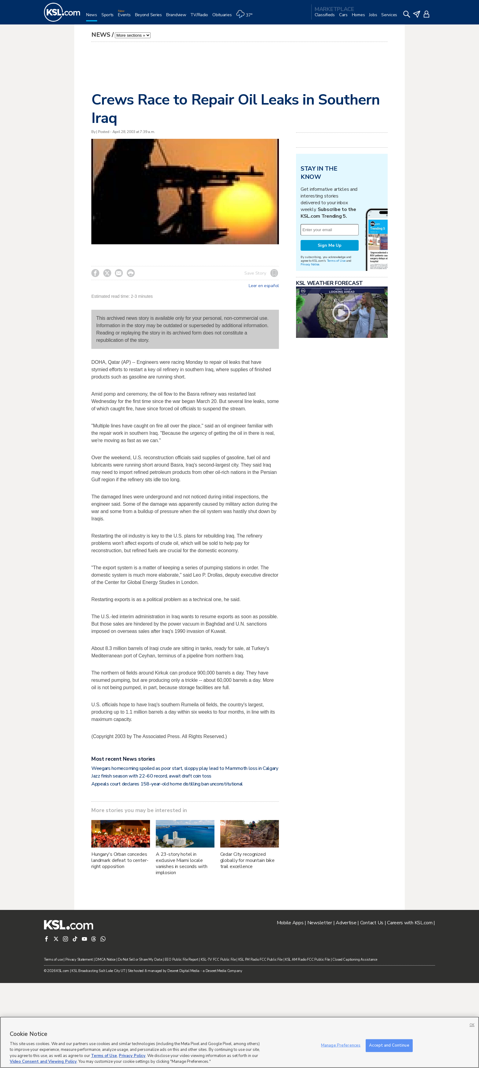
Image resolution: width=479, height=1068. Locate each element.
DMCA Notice (105, 959)
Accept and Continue (389, 1045)
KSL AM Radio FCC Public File (307, 959)
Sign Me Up (330, 245)
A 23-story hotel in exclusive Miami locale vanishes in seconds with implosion (181, 863)
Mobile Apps (290, 922)
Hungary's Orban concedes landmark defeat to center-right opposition (119, 860)
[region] (239, 1042)
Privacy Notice (310, 264)
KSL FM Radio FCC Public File (260, 959)
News (100, 35)
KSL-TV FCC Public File (218, 959)
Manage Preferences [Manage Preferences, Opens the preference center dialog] (340, 1045)
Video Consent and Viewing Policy (43, 1061)
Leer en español (264, 286)
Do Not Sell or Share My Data (140, 959)
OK (472, 1025)
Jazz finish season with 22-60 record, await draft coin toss (151, 776)
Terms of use (53, 959)
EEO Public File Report (181, 959)
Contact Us (371, 922)
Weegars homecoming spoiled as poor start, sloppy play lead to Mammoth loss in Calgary (184, 768)
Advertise (346, 922)
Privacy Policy (132, 1056)
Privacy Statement (79, 959)
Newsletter (319, 922)
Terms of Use (336, 261)
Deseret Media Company (224, 971)
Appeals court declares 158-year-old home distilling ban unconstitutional (167, 784)
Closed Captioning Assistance (354, 959)
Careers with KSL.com (409, 922)
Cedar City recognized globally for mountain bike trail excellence (247, 860)
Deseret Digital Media (183, 971)
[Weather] (246, 17)
